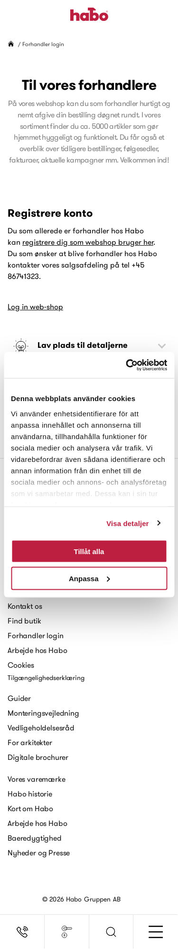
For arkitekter (30, 742)
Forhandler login (35, 635)
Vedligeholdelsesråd (41, 727)
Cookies (21, 665)
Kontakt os (25, 606)
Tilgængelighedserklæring (46, 677)
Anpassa (89, 578)
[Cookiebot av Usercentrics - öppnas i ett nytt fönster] (126, 365)
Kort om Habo (30, 808)
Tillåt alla (89, 551)
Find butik (24, 620)
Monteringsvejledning (43, 713)
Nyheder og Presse (39, 852)
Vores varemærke (37, 779)
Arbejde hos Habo (37, 650)
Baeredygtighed (35, 838)
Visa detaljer (127, 523)
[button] (111, 932)
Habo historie (30, 793)
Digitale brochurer (38, 757)
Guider (19, 698)
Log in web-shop (35, 306)
